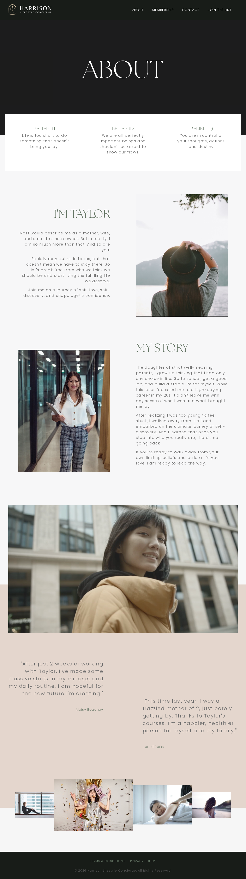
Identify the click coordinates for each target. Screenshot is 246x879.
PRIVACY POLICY (143, 861)
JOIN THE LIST (220, 9)
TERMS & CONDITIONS (107, 861)
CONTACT (190, 9)
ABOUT (138, 9)
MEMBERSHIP (163, 9)
